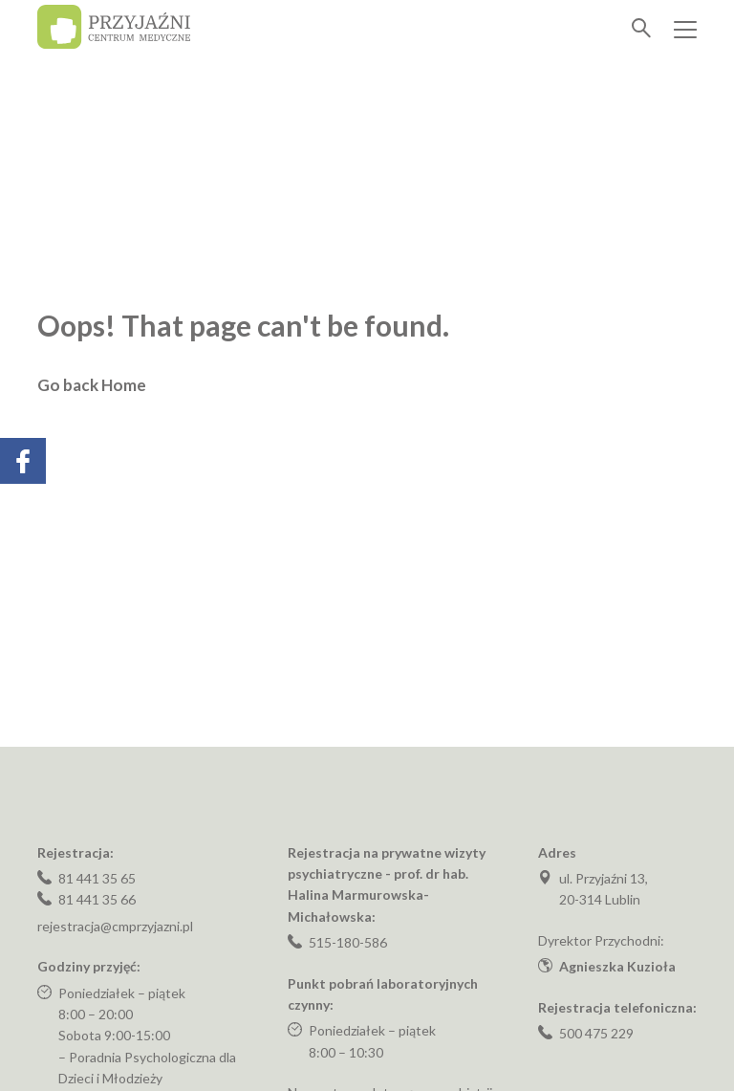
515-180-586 (348, 942)
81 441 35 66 (97, 899)
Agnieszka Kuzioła (617, 966)
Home (123, 385)
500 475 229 (596, 1033)
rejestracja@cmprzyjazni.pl (115, 926)
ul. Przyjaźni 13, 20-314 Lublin (603, 888)
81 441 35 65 (97, 878)
